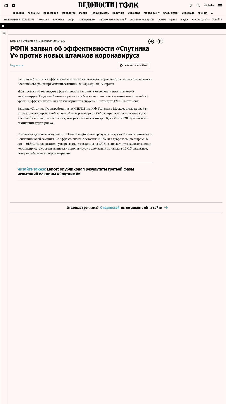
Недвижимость (100, 12)
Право (173, 19)
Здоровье (58, 19)
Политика (118, 12)
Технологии (68, 12)
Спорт (71, 19)
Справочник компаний (112, 19)
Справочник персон (142, 19)
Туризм (161, 19)
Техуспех (43, 19)
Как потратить (200, 19)
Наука (184, 19)
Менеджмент (152, 12)
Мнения (202, 12)
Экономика (18, 12)
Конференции (86, 19)
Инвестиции (50, 12)
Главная (17, 41)
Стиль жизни (170, 12)
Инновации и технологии (19, 19)
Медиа (83, 12)
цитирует (108, 101)
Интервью (188, 12)
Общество (134, 12)
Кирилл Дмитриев (123, 84)
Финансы (34, 12)
